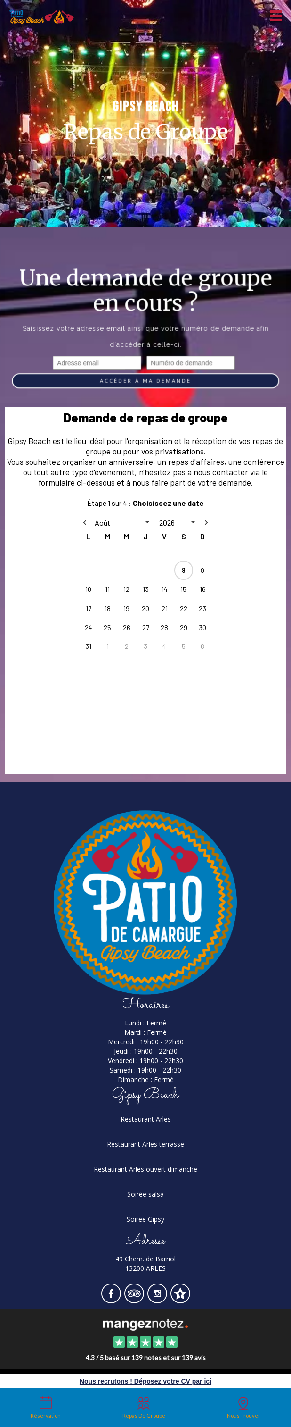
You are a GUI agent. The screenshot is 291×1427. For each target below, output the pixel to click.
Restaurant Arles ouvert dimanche (145, 1169)
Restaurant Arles (146, 1119)
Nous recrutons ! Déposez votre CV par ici (145, 1381)
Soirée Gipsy (145, 1219)
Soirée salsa (145, 1194)
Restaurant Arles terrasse (145, 1144)
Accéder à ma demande (145, 381)
